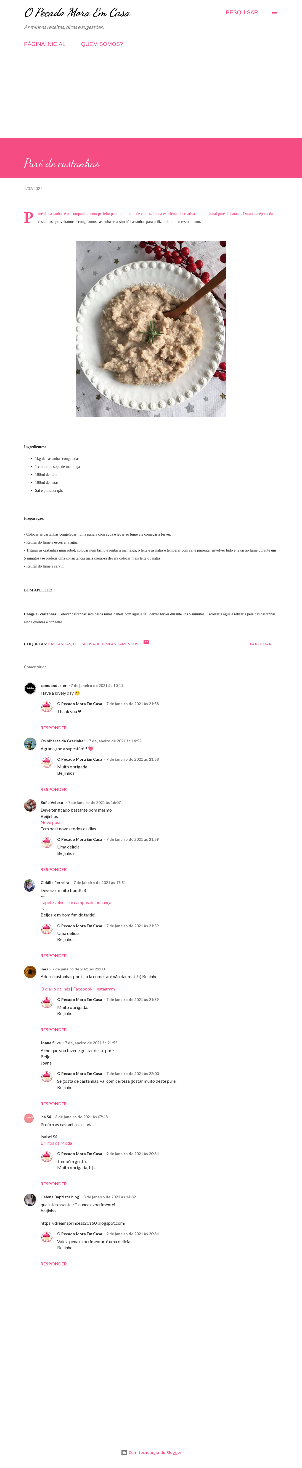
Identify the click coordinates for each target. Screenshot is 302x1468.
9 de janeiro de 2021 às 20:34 (132, 1153)
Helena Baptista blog (60, 1196)
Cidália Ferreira (55, 882)
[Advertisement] (151, 99)
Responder (54, 727)
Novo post (51, 822)
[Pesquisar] (242, 12)
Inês (44, 969)
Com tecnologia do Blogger (151, 1452)
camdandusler (54, 685)
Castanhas (59, 644)
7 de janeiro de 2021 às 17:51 (99, 882)
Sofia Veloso (52, 802)
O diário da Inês (55, 988)
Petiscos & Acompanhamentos (105, 644)
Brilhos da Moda (56, 1142)
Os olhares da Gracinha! (63, 740)
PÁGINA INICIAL (44, 44)
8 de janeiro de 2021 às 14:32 (109, 1196)
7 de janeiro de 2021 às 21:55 (91, 1042)
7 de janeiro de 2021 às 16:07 (94, 802)
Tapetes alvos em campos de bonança (76, 902)
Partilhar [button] (260, 644)
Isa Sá (46, 1116)
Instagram (105, 988)
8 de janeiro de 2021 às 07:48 (81, 1116)
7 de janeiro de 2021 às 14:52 (115, 740)
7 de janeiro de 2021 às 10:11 (97, 685)
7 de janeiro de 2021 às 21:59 (132, 839)
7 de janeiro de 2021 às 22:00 (132, 1073)
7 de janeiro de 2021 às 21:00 (78, 969)
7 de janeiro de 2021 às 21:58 (132, 703)
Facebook (82, 988)
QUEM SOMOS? (102, 44)
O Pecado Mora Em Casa (77, 12)
